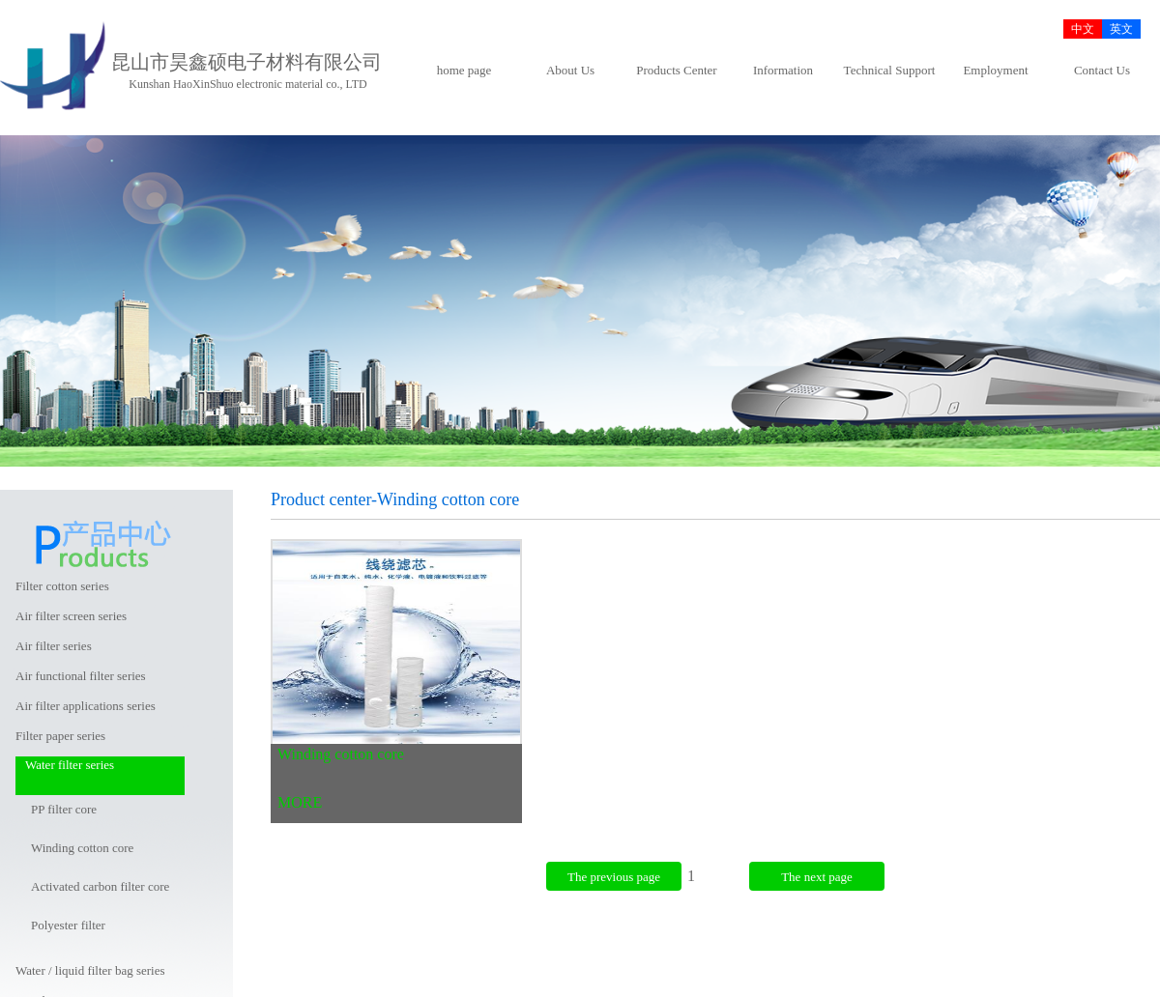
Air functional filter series (80, 676)
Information (783, 70)
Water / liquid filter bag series (90, 970)
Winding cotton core (82, 847)
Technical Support (890, 70)
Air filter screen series (71, 616)
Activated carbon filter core (100, 886)
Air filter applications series (85, 705)
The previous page (613, 876)
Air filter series (53, 646)
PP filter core (64, 809)
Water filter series (69, 764)
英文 (1121, 29)
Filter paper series (60, 735)
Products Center (676, 70)
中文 (1082, 29)
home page (464, 70)
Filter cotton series (62, 586)
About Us (570, 70)
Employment (995, 70)
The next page (817, 876)
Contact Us (1102, 70)
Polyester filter (68, 925)
